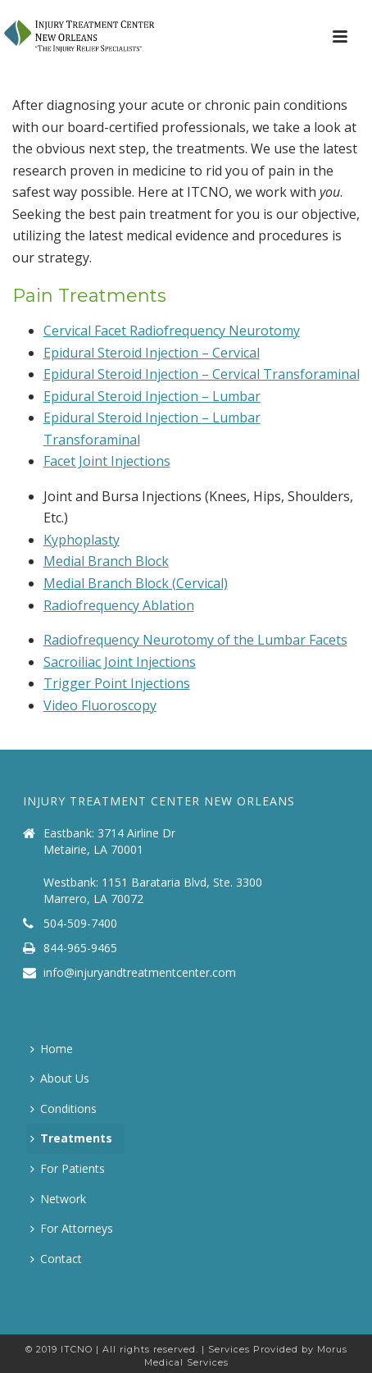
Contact (56, 1258)
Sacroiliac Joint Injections (119, 662)
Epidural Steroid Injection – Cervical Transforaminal (201, 374)
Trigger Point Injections (116, 683)
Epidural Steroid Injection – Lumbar (152, 396)
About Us (59, 1078)
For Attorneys (71, 1228)
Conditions (63, 1108)
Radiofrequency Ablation (118, 605)
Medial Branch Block (106, 561)
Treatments (71, 1138)
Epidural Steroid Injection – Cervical (151, 353)
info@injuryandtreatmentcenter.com (139, 972)
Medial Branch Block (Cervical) (135, 583)
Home (51, 1048)
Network (58, 1199)
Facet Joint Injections (106, 461)
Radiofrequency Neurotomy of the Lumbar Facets (195, 640)
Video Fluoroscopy (100, 705)
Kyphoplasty (81, 540)
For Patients (67, 1168)
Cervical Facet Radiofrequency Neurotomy (171, 331)
